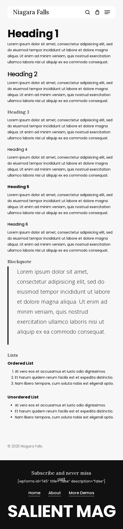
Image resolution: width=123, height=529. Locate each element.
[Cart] (97, 12)
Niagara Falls (31, 12)
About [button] (54, 493)
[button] (107, 12)
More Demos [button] (81, 493)
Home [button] (34, 493)
